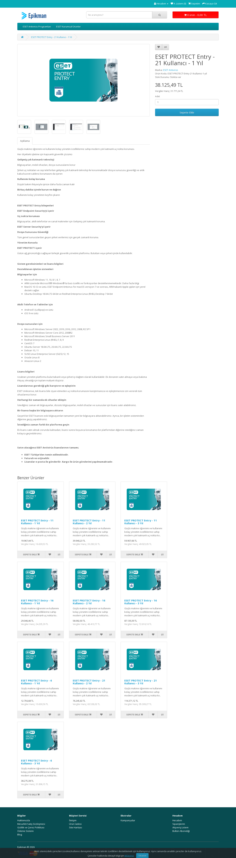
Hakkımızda (23, 820)
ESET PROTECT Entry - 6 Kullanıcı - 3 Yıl (36, 762)
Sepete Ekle (187, 112)
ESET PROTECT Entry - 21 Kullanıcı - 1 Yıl (51, 37)
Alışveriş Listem (180, 827)
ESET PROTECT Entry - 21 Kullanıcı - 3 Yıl (140, 682)
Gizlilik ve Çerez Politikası (30, 827)
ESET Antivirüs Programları (37, 26)
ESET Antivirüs (170, 70)
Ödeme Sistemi (25, 831)
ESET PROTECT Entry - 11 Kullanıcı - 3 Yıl (140, 522)
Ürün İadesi (75, 823)
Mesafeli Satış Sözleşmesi (31, 823)
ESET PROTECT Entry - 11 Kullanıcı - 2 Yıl (89, 522)
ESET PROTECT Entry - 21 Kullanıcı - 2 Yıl (89, 682)
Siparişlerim (178, 823)
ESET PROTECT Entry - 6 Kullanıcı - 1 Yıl (36, 682)
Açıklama (25, 140)
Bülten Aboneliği (181, 831)
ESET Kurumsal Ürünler (68, 26)
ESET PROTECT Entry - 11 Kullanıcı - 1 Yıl (37, 522)
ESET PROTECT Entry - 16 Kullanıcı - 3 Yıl (140, 602)
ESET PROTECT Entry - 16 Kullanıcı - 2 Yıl (89, 602)
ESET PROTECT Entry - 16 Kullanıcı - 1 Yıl (37, 602)
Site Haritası (75, 827)
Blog (19, 834)
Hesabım (177, 820)
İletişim (72, 820)
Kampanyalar (128, 820)
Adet (157, 96)
